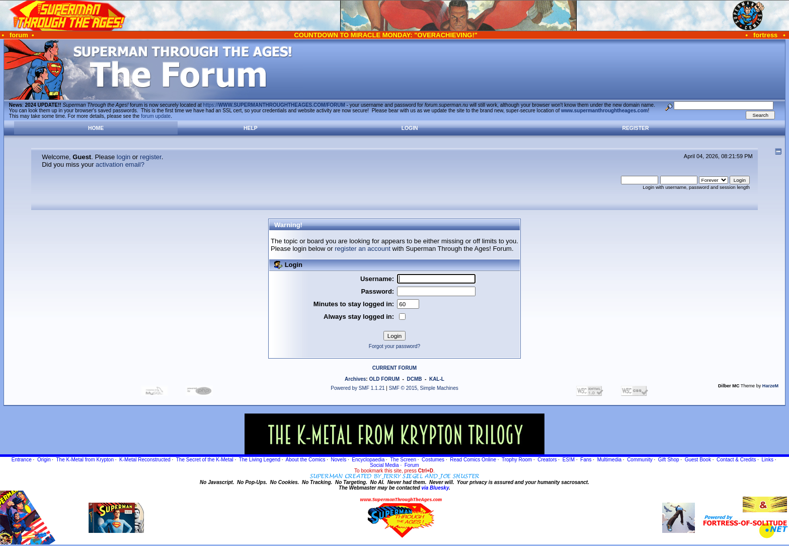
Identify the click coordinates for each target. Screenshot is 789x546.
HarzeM (770, 385)
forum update (156, 116)
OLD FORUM (384, 379)
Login (410, 128)
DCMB (414, 379)
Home (96, 128)
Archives (355, 379)
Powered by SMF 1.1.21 (357, 388)
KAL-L (436, 379)
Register (635, 128)
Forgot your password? (394, 346)
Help (251, 128)
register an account (362, 248)
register (151, 157)
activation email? (120, 164)
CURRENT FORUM (394, 368)
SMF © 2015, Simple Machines (423, 388)
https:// (274, 105)
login (123, 157)
